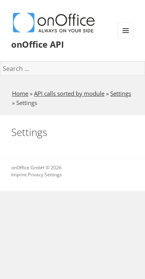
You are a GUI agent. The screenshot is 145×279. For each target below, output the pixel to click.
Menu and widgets (126, 38)
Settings (120, 93)
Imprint (19, 174)
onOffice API (37, 44)
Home (20, 93)
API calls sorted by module (69, 93)
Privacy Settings (45, 174)
